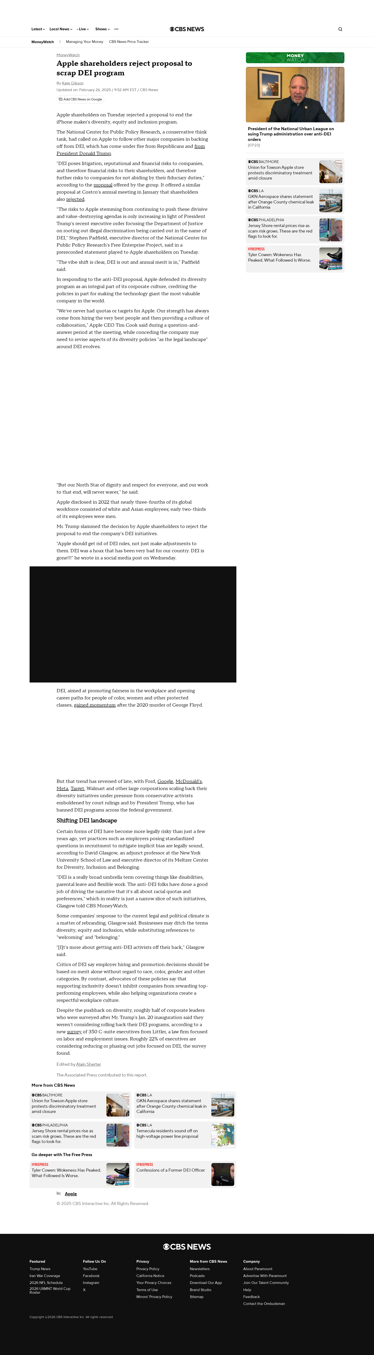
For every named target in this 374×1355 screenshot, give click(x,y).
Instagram (91, 1283)
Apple (71, 1194)
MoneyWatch (42, 42)
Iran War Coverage (45, 1276)
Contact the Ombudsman (264, 1304)
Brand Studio (200, 1290)
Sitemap (196, 1297)
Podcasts (197, 1276)
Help (247, 1290)
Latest (38, 29)
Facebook (91, 1276)
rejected (75, 199)
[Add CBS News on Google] (80, 99)
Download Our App (206, 1283)
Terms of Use (147, 1290)
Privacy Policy (147, 1269)
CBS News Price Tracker (129, 42)
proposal (103, 185)
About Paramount (257, 1269)
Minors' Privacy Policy (154, 1297)
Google (165, 781)
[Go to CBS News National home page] (187, 29)
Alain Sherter (88, 1064)
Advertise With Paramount (265, 1276)
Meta (62, 789)
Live (84, 29)
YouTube (90, 1269)
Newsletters (200, 1269)
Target (77, 789)
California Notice (150, 1276)
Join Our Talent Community (266, 1283)
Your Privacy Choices (153, 1283)
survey (74, 1032)
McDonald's (189, 781)
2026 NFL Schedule (46, 1283)
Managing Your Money (84, 42)
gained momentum (95, 705)
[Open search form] (340, 29)
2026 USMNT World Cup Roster (50, 1290)
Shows (102, 29)
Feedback (251, 1297)
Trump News (40, 1269)
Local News (61, 29)
